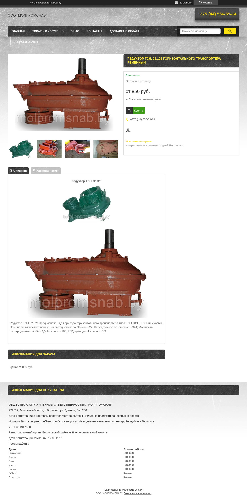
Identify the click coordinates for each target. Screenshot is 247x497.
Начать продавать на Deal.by (45, 2)
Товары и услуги (45, 31)
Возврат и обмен (25, 41)
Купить (138, 110)
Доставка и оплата (124, 31)
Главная (18, 31)
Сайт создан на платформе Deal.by (124, 489)
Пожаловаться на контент (137, 493)
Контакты (94, 31)
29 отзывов (186, 2)
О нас (74, 31)
